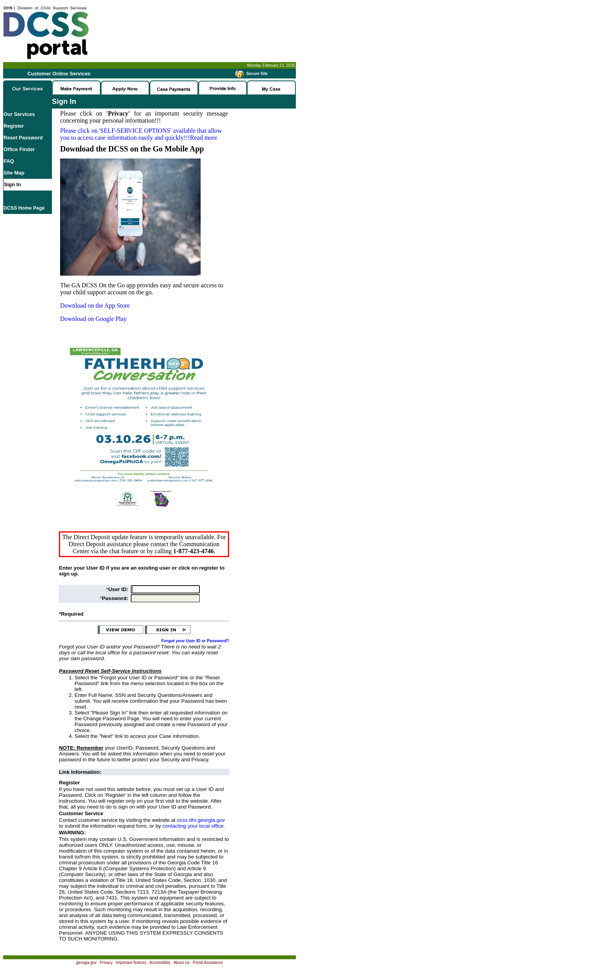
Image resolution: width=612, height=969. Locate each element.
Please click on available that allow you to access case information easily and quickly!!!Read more (141, 134)
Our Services (19, 114)
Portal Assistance (208, 962)
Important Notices (131, 962)
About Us (182, 962)
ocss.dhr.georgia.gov (201, 820)
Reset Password (23, 138)
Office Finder (19, 149)
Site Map (14, 173)
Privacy (106, 962)
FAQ (9, 161)
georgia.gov (86, 962)
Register (14, 126)
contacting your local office (193, 826)
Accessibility (160, 962)
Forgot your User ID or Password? (196, 640)
